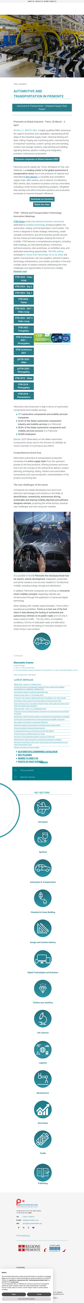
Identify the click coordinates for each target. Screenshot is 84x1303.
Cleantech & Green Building (43, 912)
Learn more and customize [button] (26, 1299)
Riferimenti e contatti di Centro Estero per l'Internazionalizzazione (39, 1204)
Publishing (43, 1183)
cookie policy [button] (14, 1282)
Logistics (43, 1063)
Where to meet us (50, 1)
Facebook (19, 1227)
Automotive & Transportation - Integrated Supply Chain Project (42, 107)
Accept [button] (39, 1294)
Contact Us (39, 1)
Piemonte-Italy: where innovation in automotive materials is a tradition (38, 740)
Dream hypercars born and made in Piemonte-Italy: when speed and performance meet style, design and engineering (41, 705)
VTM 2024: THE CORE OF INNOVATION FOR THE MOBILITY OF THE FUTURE (40, 698)
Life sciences (43, 1033)
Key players (31, 177)
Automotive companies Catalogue (38, 751)
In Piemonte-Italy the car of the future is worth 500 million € (34, 731)
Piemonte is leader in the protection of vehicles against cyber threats (37, 725)
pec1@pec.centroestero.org (32, 1223)
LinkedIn (24, 1227)
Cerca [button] (75, 9)
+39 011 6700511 (29, 1217)
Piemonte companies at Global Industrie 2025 (36, 159)
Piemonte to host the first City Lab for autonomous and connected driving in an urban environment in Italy (41, 744)
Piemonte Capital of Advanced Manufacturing (29, 728)
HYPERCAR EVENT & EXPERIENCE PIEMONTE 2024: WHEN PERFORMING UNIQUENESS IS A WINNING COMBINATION (39, 688)
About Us (31, 1)
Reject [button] (14, 1294)
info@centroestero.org (30, 1220)
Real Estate (43, 1123)
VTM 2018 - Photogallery (24, 386)
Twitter (28, 1227)
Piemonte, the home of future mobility (27, 747)
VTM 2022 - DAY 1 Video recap (24, 310)
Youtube (33, 1227)
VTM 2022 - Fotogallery (23, 329)
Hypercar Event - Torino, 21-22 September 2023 (30, 709)
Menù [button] (79, 9)
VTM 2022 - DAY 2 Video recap (24, 320)
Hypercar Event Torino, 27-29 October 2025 (28, 695)
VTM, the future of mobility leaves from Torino (29, 734)
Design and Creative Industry (43, 942)
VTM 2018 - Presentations (23, 395)
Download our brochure (42, 199)
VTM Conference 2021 (24, 351)
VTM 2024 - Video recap (23, 279)
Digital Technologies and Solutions (42, 972)
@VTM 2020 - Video (23, 361)
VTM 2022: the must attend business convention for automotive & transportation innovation (41, 713)
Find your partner (27, 770)
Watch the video (42, 204)
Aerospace (43, 822)
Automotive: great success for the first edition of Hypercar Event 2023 (37, 701)
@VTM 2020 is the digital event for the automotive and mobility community (39, 719)
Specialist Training (27, 777)
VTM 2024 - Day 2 (23, 286)
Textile (43, 1153)
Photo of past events (30, 761)
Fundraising (20, 1267)
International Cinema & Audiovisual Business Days (31, 692)
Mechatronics (43, 1093)
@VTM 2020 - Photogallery (23, 370)
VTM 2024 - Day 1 (23, 293)
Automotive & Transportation (43, 882)
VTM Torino (19, 221)
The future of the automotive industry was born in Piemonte (34, 737)
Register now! (20, 271)
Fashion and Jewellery (43, 1003)
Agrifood (43, 852)
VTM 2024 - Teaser (23, 301)
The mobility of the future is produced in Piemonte (31, 722)
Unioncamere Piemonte (55, 1248)
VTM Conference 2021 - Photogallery (24, 340)
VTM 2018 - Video (23, 378)
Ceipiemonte (12, 9)
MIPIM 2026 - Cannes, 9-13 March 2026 (27, 684)
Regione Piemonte (29, 1248)
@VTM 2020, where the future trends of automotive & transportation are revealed (41, 717)
